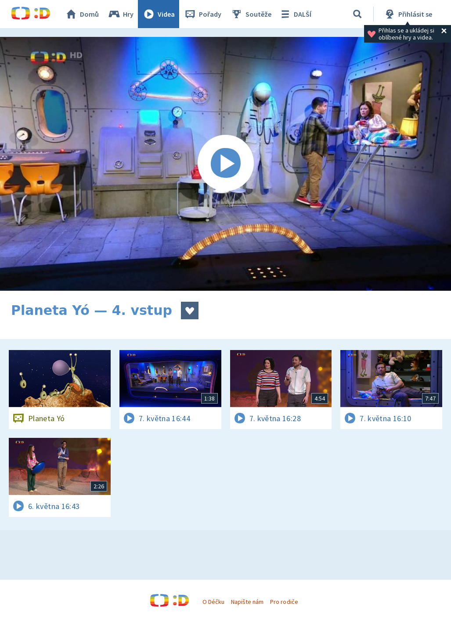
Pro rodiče (284, 602)
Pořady (202, 14)
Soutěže (250, 14)
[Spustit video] (225, 164)
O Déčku (213, 602)
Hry (120, 14)
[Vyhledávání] (357, 14)
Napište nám (247, 602)
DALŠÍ (294, 14)
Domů (82, 14)
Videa (158, 14)
